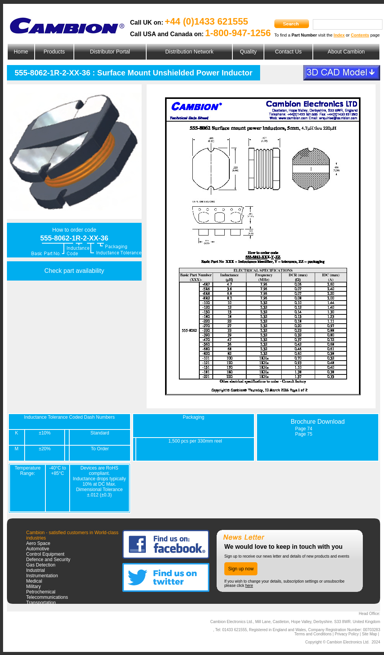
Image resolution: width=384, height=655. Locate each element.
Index (339, 35)
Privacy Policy (347, 634)
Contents (360, 35)
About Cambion (346, 51)
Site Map (369, 634)
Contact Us (288, 51)
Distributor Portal (110, 51)
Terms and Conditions (313, 634)
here (249, 585)
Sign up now (241, 568)
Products (54, 51)
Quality (248, 51)
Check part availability (74, 270)
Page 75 (303, 434)
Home (21, 51)
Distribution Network (189, 51)
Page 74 (303, 428)
